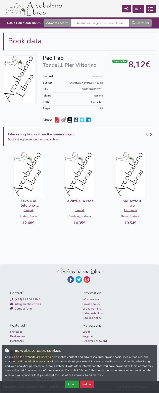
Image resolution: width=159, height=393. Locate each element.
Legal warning (92, 309)
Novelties (16, 332)
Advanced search (57, 23)
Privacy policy (91, 304)
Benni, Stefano (130, 216)
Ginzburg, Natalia (79, 216)
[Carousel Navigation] (149, 134)
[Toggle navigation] (151, 9)
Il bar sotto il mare (130, 203)
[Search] (100, 23)
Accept (71, 384)
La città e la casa (79, 201)
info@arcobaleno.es (25, 304)
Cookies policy (92, 318)
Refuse (87, 384)
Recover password (95, 341)
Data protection (93, 313)
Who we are (91, 299)
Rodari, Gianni (29, 216)
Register (88, 336)
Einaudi (29, 210)
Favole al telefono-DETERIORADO (28, 205)
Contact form (21, 309)
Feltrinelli (97, 76)
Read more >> (94, 375)
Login (86, 332)
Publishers (17, 341)
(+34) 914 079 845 (25, 299)
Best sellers (17, 336)
